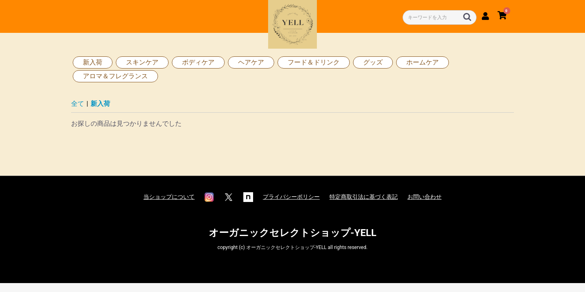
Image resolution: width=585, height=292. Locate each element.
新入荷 (92, 62)
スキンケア (142, 62)
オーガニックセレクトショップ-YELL (293, 232)
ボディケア (198, 62)
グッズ (373, 62)
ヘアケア (251, 62)
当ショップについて (169, 196)
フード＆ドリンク (314, 62)
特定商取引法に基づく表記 (363, 196)
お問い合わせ (424, 196)
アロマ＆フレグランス (115, 76)
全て (77, 103)
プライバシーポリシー (291, 196)
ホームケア (422, 62)
